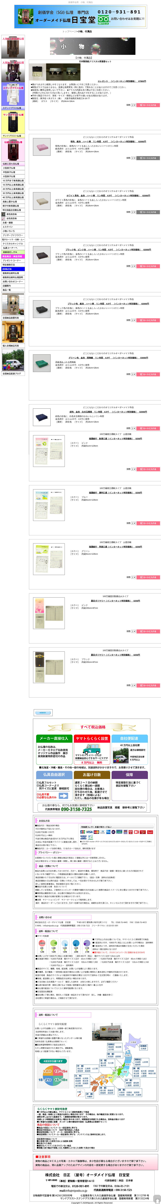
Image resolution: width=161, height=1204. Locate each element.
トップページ (69, 31)
